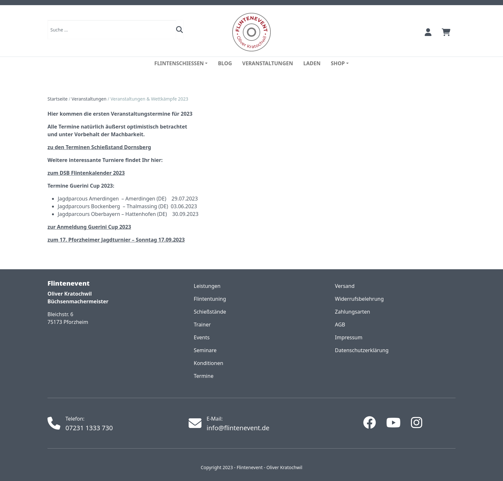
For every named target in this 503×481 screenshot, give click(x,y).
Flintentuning (210, 298)
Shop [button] (338, 63)
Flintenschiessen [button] (179, 63)
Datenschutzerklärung (361, 350)
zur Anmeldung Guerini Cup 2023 (89, 226)
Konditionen (208, 363)
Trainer (202, 324)
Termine (203, 375)
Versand (344, 285)
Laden (311, 63)
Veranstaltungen (267, 63)
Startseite (57, 99)
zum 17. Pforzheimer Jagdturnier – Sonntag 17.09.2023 (116, 239)
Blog (225, 63)
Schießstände (210, 311)
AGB (340, 324)
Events (201, 337)
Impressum (348, 337)
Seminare (205, 350)
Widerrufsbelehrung (359, 298)
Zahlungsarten (352, 311)
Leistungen (207, 285)
